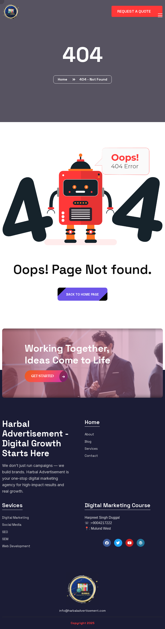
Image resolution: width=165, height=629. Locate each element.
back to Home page (82, 294)
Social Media (11, 525)
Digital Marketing (15, 517)
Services (91, 449)
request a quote (137, 11)
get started (49, 376)
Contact (91, 456)
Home (63, 79)
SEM (5, 539)
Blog (88, 441)
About (89, 434)
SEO (5, 532)
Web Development (16, 546)
